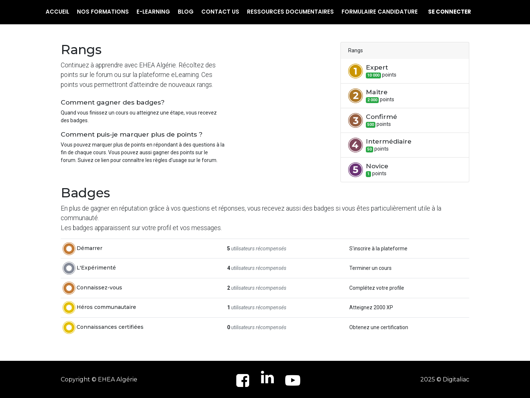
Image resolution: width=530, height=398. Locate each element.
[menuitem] (57, 12)
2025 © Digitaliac (444, 379)
